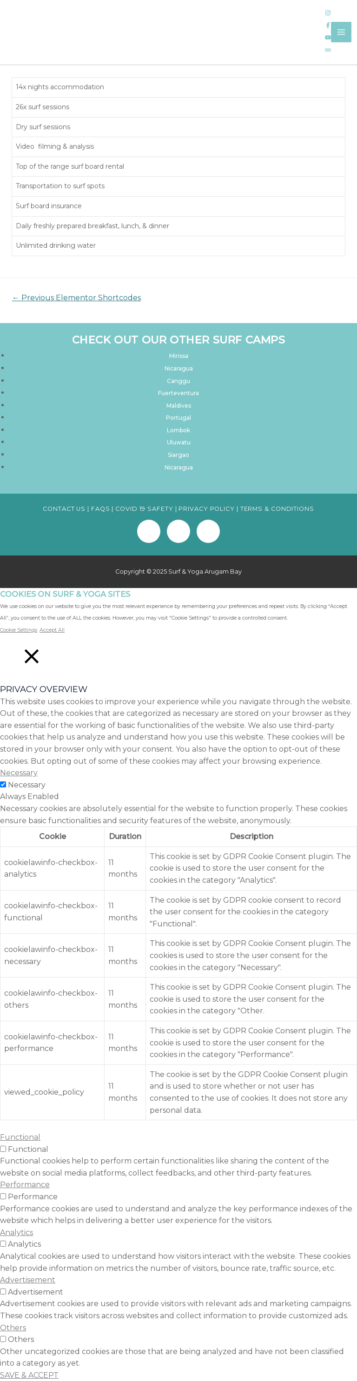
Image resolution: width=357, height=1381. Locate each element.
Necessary (27, 784)
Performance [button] (25, 1184)
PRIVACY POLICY (206, 508)
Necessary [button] (19, 772)
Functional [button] (20, 1136)
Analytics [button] (16, 1232)
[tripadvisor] (328, 50)
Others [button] (13, 1327)
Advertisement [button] (27, 1279)
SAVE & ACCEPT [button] (29, 1374)
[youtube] (328, 37)
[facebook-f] (328, 25)
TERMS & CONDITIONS (277, 508)
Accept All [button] (52, 630)
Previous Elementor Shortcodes (74, 297)
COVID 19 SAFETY (144, 508)
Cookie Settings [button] (18, 630)
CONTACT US (64, 508)
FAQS (100, 508)
